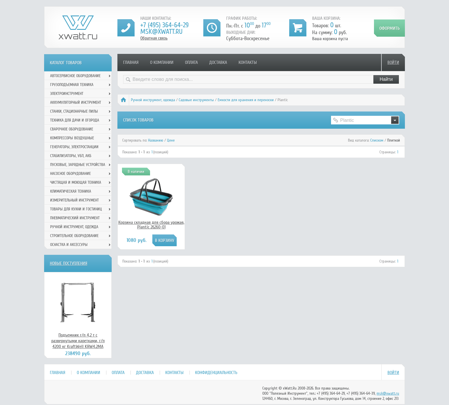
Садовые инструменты (196, 99)
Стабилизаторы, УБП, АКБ (70, 155)
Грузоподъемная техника (71, 84)
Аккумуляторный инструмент (75, 102)
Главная (131, 62)
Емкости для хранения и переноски (246, 99)
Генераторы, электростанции (74, 146)
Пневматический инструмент (75, 218)
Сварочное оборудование (71, 129)
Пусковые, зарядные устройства (77, 164)
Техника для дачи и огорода (74, 120)
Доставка (218, 62)
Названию (155, 140)
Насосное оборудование (70, 173)
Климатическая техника (70, 191)
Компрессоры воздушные (72, 138)
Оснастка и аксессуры (69, 244)
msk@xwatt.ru (161, 32)
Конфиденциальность (216, 372)
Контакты (248, 62)
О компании (162, 62)
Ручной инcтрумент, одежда (153, 99)
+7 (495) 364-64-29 (164, 25)
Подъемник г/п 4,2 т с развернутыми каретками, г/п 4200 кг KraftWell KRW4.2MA (78, 340)
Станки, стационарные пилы (74, 111)
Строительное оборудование (74, 235)
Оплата (191, 62)
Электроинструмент (66, 93)
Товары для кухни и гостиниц (76, 209)
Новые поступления (68, 263)
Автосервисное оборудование (75, 75)
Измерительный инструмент (74, 200)
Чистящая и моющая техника (75, 182)
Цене (171, 140)
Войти (393, 62)
